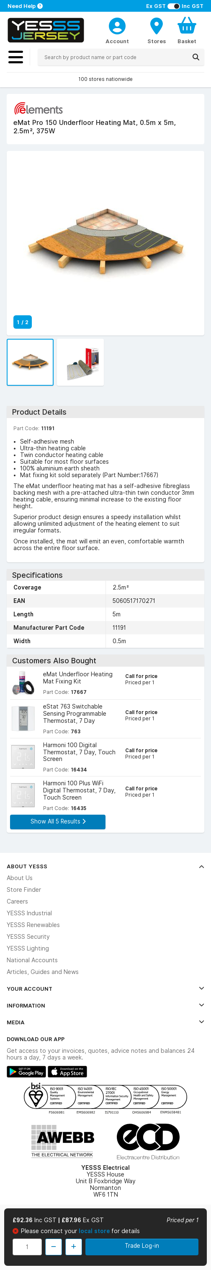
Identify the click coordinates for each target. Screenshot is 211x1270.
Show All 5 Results (58, 821)
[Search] (196, 57)
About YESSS (105, 866)
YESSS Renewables (33, 925)
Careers (17, 901)
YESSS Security (28, 936)
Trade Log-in (142, 1245)
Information (105, 1005)
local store (95, 1231)
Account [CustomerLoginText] (117, 41)
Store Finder (24, 889)
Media (105, 1022)
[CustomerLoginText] (117, 24)
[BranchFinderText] (156, 30)
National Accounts (32, 960)
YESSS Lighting (28, 948)
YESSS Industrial (29, 913)
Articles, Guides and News (43, 972)
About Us (20, 878)
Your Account (105, 988)
